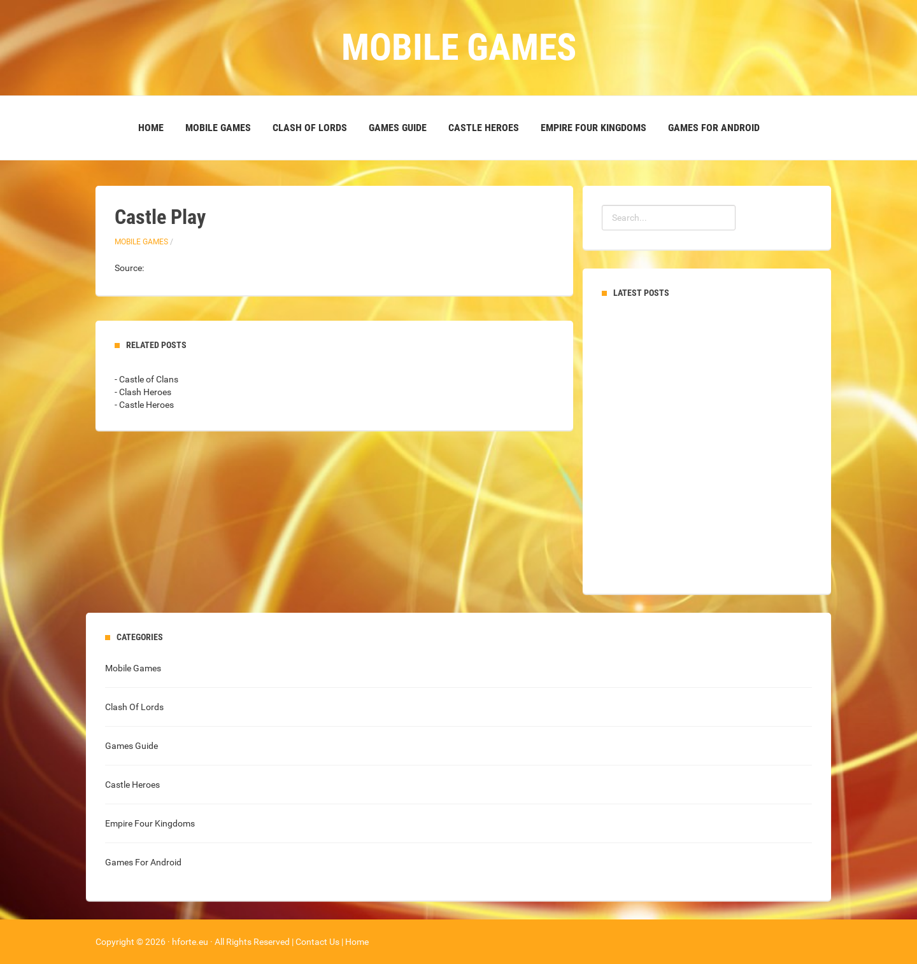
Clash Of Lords (310, 128)
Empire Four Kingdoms (593, 128)
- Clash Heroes (143, 392)
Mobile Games (218, 128)
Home (151, 128)
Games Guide (398, 128)
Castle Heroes (483, 128)
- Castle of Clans (146, 379)
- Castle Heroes (144, 405)
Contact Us (317, 942)
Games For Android (714, 128)
